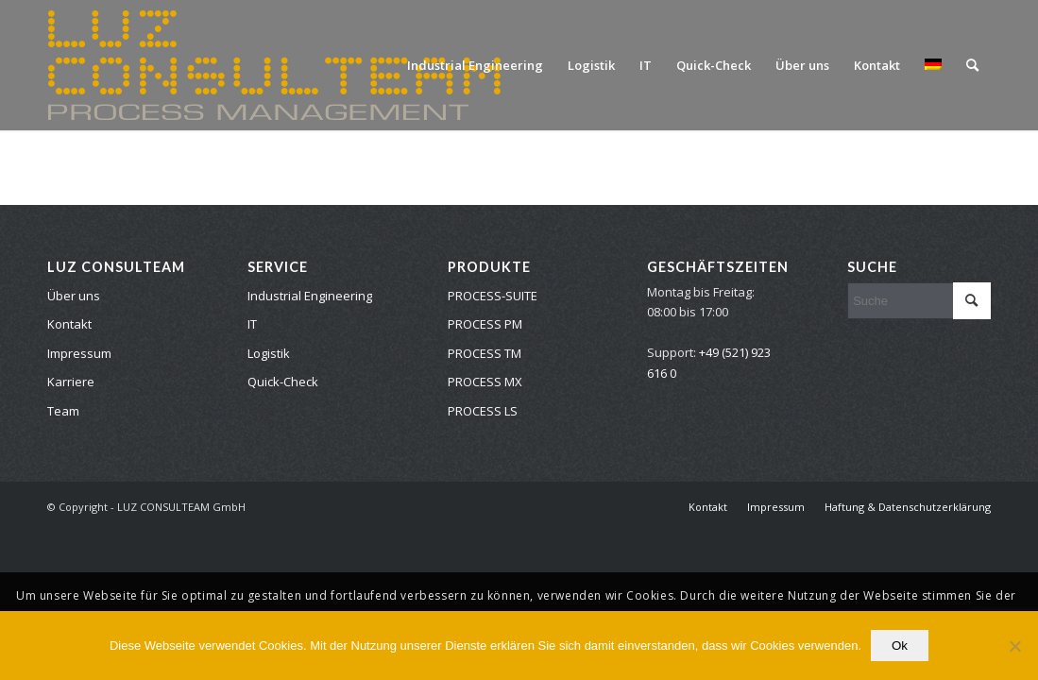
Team (63, 410)
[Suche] (972, 65)
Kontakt (69, 323)
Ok (900, 645)
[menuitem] (475, 65)
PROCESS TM (484, 353)
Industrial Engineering (309, 295)
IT (252, 323)
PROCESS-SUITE (492, 295)
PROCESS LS (483, 410)
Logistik (268, 353)
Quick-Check (282, 381)
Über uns (73, 295)
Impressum (79, 353)
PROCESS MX (485, 381)
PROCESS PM (485, 323)
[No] (1014, 646)
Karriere (70, 381)
